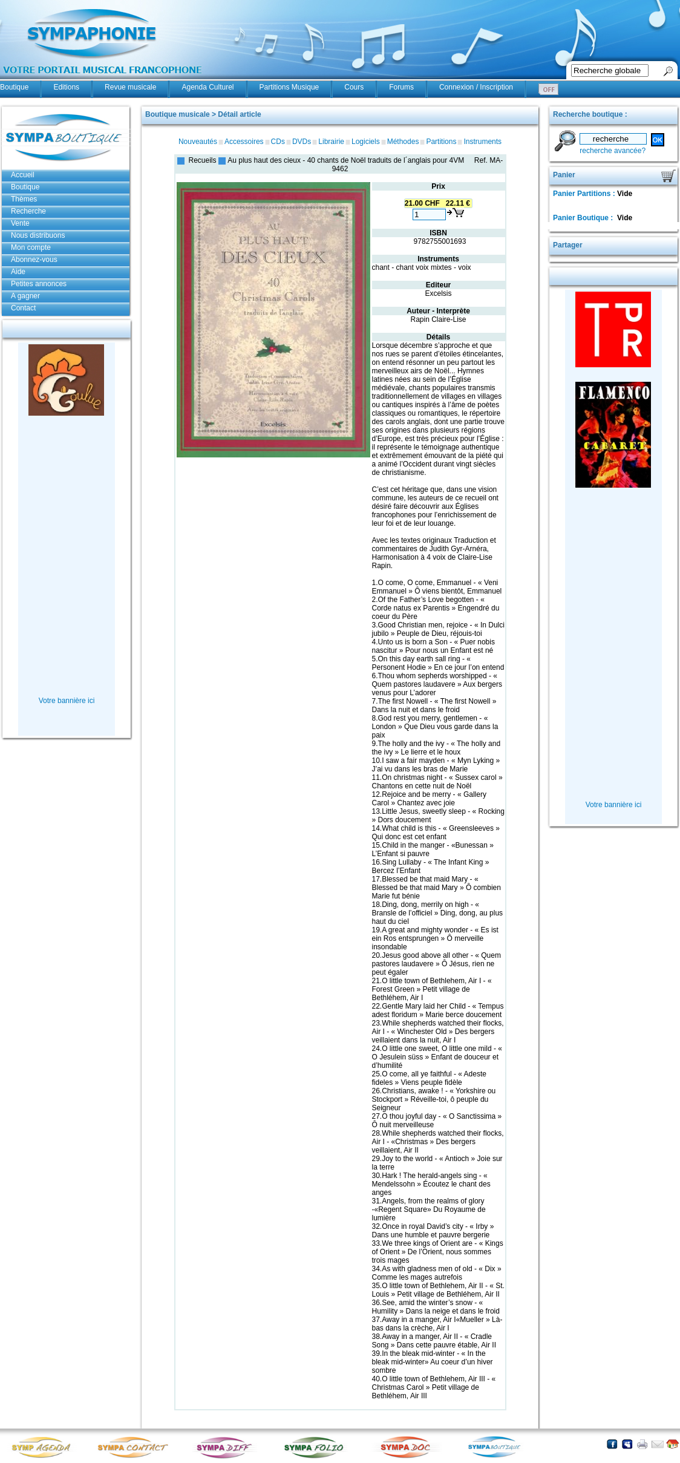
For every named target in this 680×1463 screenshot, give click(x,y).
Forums (401, 87)
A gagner (25, 296)
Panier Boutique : (584, 218)
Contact (23, 308)
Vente (20, 223)
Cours (354, 87)
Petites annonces (39, 284)
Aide (18, 271)
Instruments (482, 141)
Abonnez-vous (34, 259)
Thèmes (24, 199)
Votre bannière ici (67, 700)
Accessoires (244, 141)
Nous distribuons (38, 235)
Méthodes (403, 141)
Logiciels (365, 141)
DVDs (301, 141)
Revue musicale (130, 87)
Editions (66, 87)
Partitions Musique (289, 87)
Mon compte (31, 247)
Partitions (441, 141)
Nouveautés (197, 141)
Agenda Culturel (207, 87)
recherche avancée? (613, 150)
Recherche (28, 211)
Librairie (331, 141)
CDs (278, 141)
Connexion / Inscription (476, 87)
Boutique (14, 87)
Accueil (22, 175)
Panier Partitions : (585, 193)
